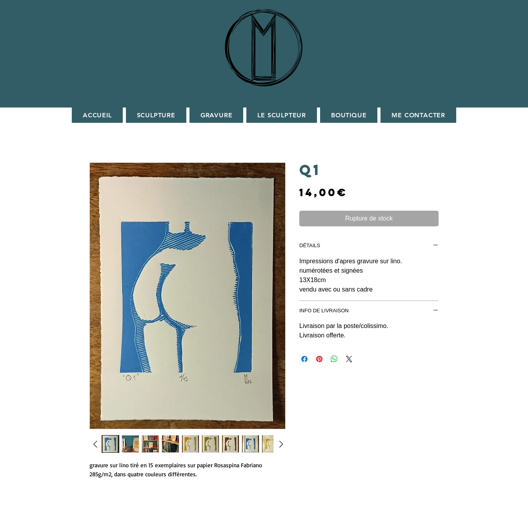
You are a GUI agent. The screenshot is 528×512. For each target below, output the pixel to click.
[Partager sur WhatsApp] (334, 359)
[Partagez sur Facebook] (304, 359)
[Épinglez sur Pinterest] (319, 359)
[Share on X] (349, 359)
